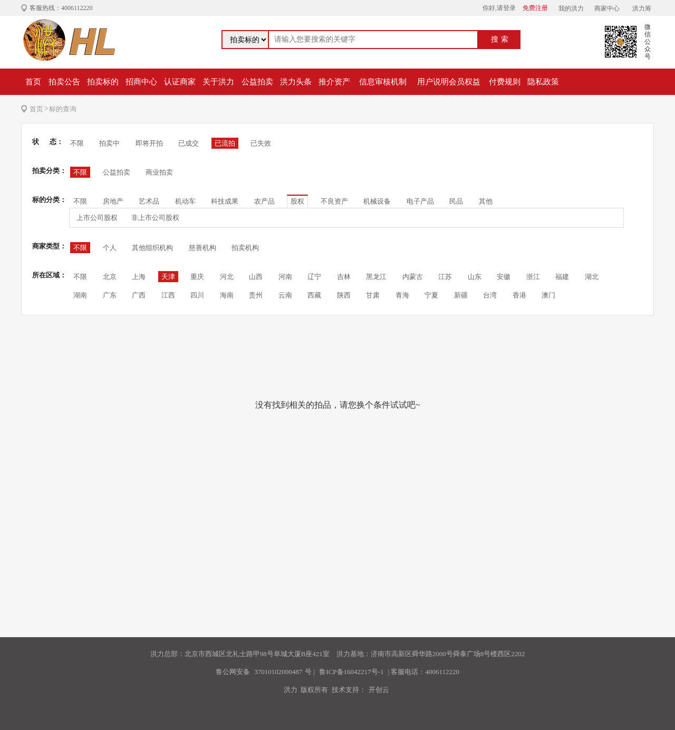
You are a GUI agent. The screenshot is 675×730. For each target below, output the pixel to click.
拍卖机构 (245, 248)
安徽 (503, 277)
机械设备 (377, 201)
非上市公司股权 (155, 218)
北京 (110, 277)
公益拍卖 (257, 82)
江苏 (445, 277)
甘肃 (373, 295)
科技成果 (224, 201)
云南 (285, 295)
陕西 (344, 295)
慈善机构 (202, 248)
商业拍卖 (159, 172)
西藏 (314, 295)
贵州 (256, 295)
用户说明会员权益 (448, 82)
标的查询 (62, 109)
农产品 (264, 201)
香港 (519, 295)
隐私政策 (543, 82)
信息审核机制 (383, 82)
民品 (456, 201)
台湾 (490, 295)
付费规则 (504, 82)
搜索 (501, 39)
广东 (110, 295)
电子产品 (420, 201)
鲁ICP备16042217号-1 (351, 672)
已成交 (188, 143)
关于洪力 (218, 82)
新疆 (461, 295)
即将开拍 (149, 143)
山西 (256, 277)
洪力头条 (296, 82)
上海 (139, 277)
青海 (402, 295)
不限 (77, 143)
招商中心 (141, 82)
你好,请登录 (499, 8)
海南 (227, 295)
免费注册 (535, 8)
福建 (562, 277)
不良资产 (334, 201)
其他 (486, 201)
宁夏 (431, 295)
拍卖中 (109, 143)
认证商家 (180, 82)
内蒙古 (412, 277)
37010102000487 (278, 672)
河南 (285, 277)
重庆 (197, 277)
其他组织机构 (152, 248)
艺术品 (149, 201)
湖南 (80, 295)
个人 (110, 248)
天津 (168, 277)
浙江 (533, 277)
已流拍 (225, 143)
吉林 (344, 277)
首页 (33, 82)
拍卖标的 (103, 82)
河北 (227, 277)
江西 (168, 295)
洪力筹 (641, 8)
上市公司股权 (97, 218)
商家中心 (607, 8)
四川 (197, 295)
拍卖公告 (64, 82)
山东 (474, 277)
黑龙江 (376, 277)
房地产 (113, 201)
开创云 (379, 690)
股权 (297, 201)
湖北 (592, 277)
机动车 (185, 201)
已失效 (260, 143)
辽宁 (314, 277)
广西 (139, 295)
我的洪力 (571, 8)
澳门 (548, 295)
